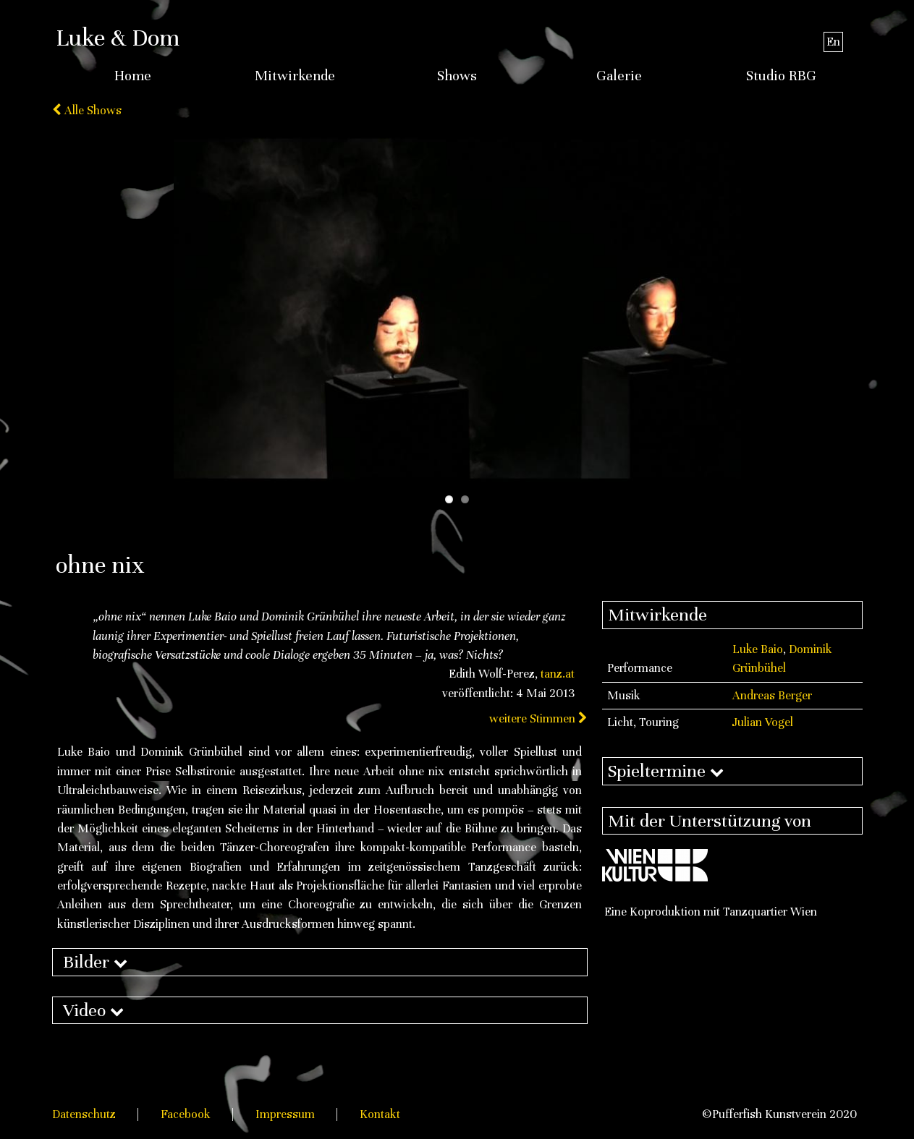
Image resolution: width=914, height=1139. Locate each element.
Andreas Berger (772, 695)
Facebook (186, 1114)
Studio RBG (781, 76)
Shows (457, 76)
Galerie (619, 76)
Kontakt (380, 1114)
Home (132, 76)
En (833, 41)
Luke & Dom (117, 37)
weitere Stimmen (538, 718)
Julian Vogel (762, 722)
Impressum (285, 1114)
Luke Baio (757, 649)
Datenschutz (84, 1114)
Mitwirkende (295, 76)
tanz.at (558, 673)
